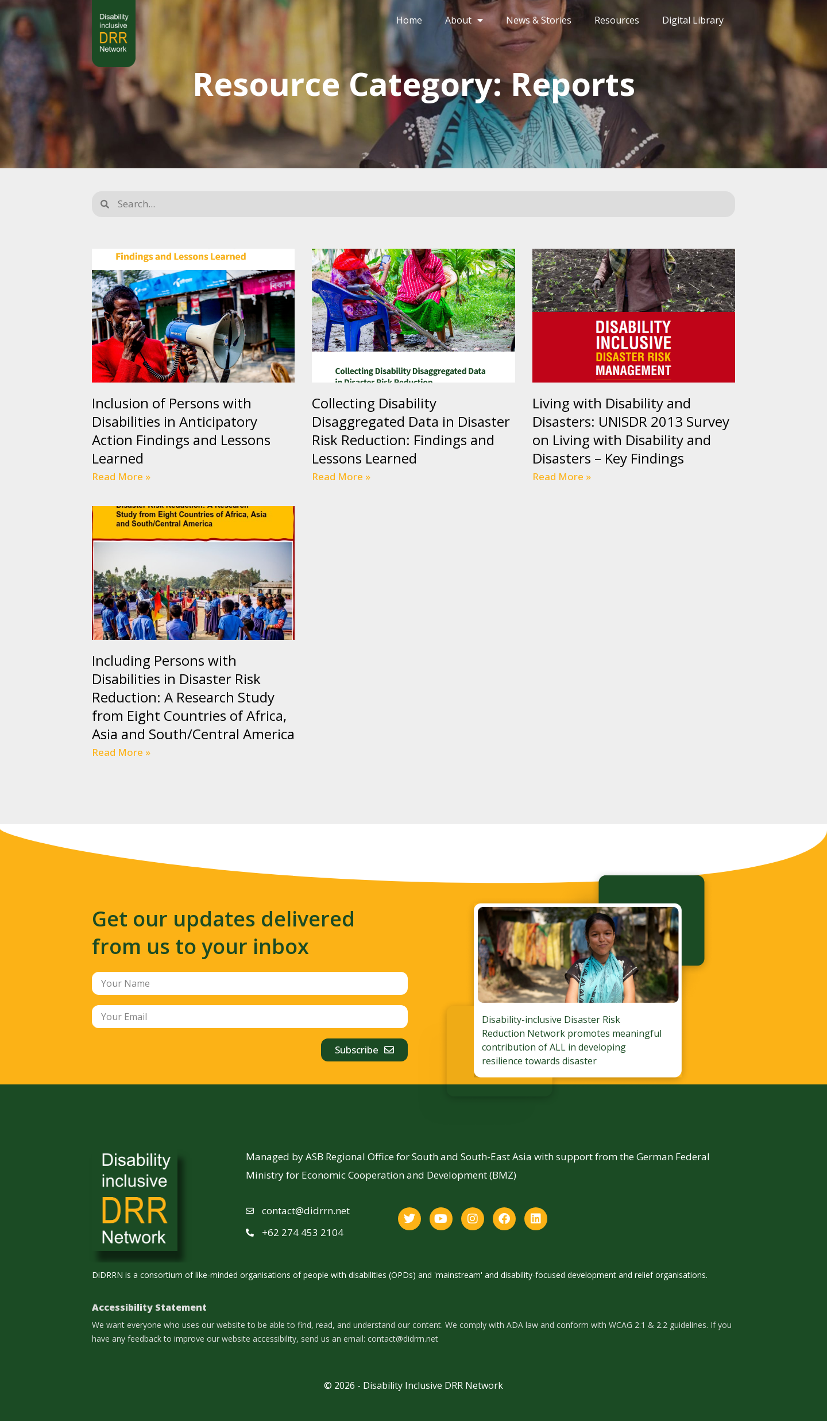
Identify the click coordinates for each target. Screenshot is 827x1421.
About (464, 20)
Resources (616, 20)
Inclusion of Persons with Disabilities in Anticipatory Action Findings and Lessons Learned (181, 430)
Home (409, 20)
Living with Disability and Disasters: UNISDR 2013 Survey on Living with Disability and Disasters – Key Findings (630, 430)
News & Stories (538, 20)
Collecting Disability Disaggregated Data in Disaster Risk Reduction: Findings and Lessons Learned (411, 430)
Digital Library (693, 20)
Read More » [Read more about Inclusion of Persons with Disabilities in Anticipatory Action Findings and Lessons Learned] (121, 476)
